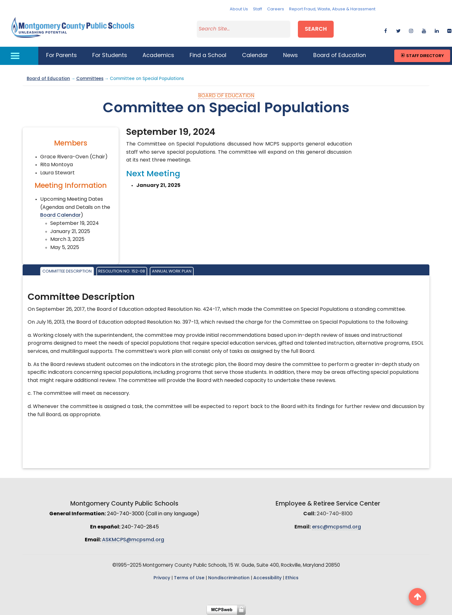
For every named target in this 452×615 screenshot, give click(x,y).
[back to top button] (417, 597)
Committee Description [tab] (67, 271)
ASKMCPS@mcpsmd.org (133, 540)
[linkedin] (436, 29)
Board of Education (339, 55)
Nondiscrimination (229, 578)
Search (316, 29)
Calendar (255, 55)
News (290, 55)
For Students (109, 55)
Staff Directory (422, 56)
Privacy (161, 578)
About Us (239, 9)
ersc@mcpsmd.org (336, 527)
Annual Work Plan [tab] (171, 271)
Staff (257, 9)
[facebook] (385, 29)
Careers (275, 9)
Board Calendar (60, 215)
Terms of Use (189, 578)
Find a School (208, 55)
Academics (158, 55)
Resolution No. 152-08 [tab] (121, 271)
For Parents (61, 55)
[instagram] (411, 29)
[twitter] (398, 29)
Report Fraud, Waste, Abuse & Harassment (332, 9)
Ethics (292, 578)
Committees (90, 79)
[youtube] (423, 29)
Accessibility (267, 578)
